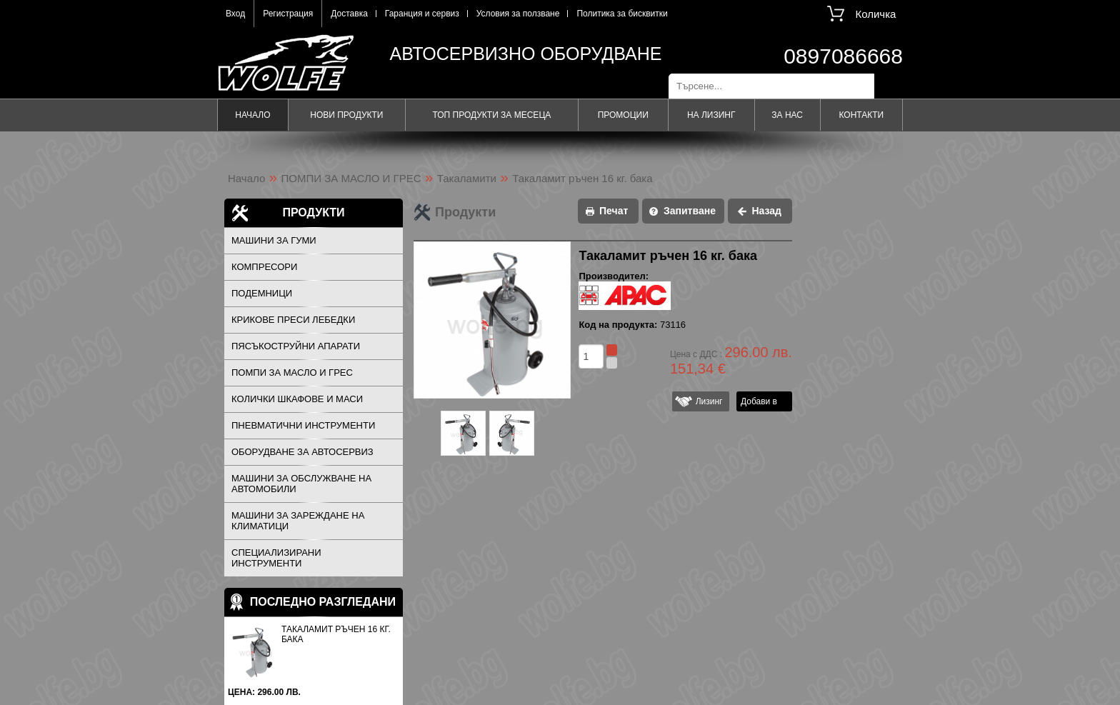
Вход (235, 14)
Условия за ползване (518, 14)
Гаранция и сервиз (422, 14)
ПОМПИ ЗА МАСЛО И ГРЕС (351, 178)
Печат (613, 210)
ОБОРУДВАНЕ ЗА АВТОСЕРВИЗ (302, 451)
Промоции (623, 115)
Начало (252, 115)
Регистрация (288, 14)
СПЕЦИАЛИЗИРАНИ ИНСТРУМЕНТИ (276, 558)
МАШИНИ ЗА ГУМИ (273, 240)
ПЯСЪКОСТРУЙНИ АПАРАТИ (295, 346)
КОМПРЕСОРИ (264, 266)
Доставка (349, 14)
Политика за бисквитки (621, 14)
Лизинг (706, 401)
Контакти (861, 115)
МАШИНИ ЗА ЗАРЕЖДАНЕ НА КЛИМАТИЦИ (297, 520)
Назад (766, 210)
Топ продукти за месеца (491, 115)
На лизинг (711, 115)
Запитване (690, 210)
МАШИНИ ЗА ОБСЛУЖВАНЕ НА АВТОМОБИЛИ (301, 483)
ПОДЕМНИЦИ (261, 293)
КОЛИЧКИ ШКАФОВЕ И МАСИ (297, 399)
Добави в (759, 401)
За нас (787, 115)
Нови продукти (346, 115)
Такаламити (466, 178)
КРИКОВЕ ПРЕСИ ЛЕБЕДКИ (293, 319)
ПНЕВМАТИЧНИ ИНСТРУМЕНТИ (303, 425)
